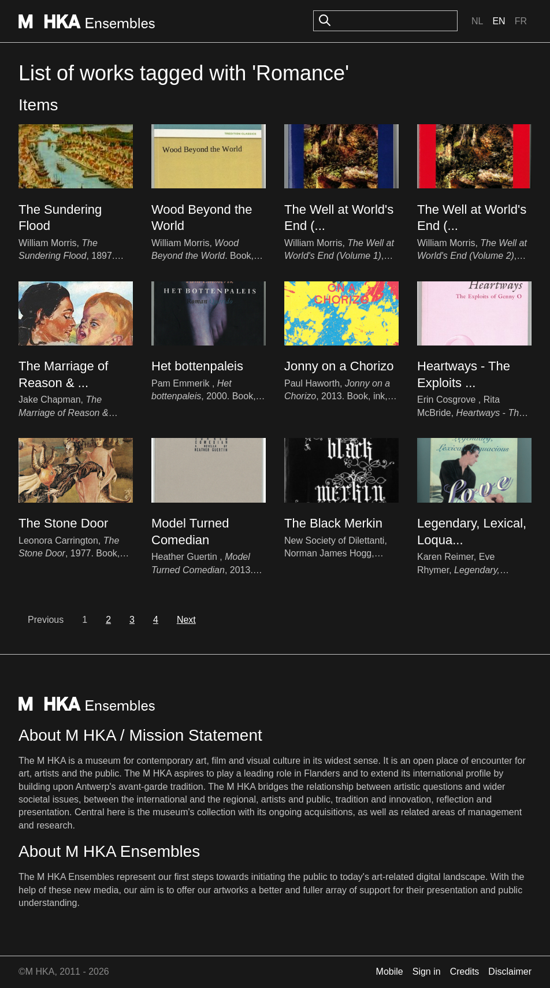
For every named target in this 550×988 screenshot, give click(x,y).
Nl (477, 21)
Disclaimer (510, 971)
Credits (465, 971)
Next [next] (186, 620)
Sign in (426, 971)
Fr (521, 21)
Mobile (389, 971)
